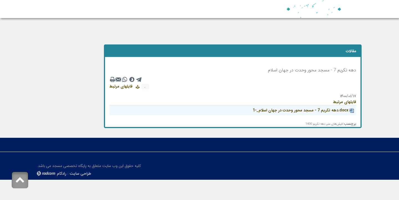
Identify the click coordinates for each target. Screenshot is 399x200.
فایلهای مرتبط (124, 86)
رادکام (61, 174)
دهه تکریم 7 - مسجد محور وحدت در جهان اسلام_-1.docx (300, 110)
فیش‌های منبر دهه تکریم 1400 (324, 124)
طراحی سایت (80, 174)
